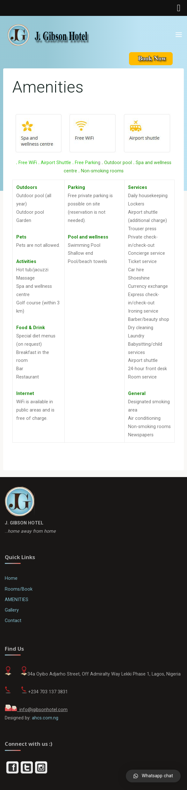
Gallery (12, 610)
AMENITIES (16, 599)
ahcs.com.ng (45, 718)
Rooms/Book (18, 589)
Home (11, 578)
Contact (13, 620)
